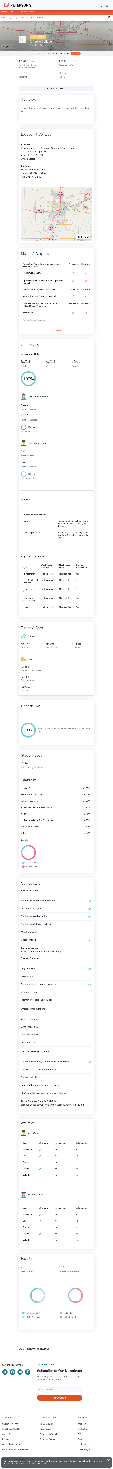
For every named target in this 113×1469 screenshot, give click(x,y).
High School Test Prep (12, 1444)
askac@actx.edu (36, 169)
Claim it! (75, 53)
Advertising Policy (86, 1449)
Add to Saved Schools (57, 88)
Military (5, 1439)
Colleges (14, 11)
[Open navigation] (106, 5)
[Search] (100, 5)
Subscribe (60, 1397)
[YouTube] (20, 1372)
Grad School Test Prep (12, 1429)
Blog (80, 1439)
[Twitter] (5, 1372)
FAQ (79, 1434)
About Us (82, 1424)
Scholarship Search (49, 1434)
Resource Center (47, 1439)
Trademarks (83, 1444)
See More (56, 330)
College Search (46, 1424)
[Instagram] (27, 1372)
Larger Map (8, 46)
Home (4, 11)
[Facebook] (12, 1372)
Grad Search (45, 1429)
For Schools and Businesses (15, 1449)
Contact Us (83, 1429)
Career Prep (7, 1434)
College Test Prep (10, 1424)
